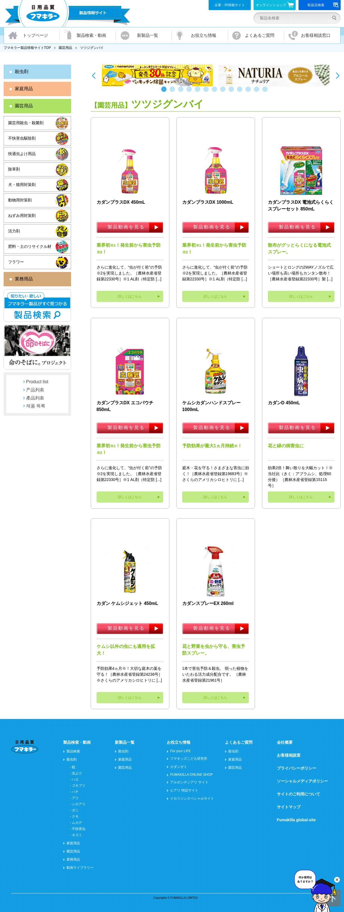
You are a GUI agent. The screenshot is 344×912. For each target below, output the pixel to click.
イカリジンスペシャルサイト (192, 798)
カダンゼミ (178, 767)
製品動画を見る (126, 226)
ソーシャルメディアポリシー (302, 781)
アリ (75, 798)
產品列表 (35, 398)
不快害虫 (78, 829)
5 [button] (199, 92)
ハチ (75, 792)
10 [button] (241, 92)
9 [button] (232, 92)
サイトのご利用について (298, 794)
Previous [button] (93, 75)
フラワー (16, 262)
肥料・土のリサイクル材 (29, 246)
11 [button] (249, 92)
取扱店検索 (323, 5)
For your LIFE (180, 751)
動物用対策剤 (20, 200)
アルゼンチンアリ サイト (189, 782)
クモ (75, 816)
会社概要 (285, 742)
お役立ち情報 (203, 35)
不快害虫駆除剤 (22, 138)
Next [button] (338, 75)
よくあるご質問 (259, 35)
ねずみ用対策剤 (22, 215)
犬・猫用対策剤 (22, 184)
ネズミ (77, 835)
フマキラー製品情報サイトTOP (27, 48)
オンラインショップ (275, 5)
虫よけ (77, 773)
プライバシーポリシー (296, 768)
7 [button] (215, 92)
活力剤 (14, 231)
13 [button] (266, 92)
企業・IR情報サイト (230, 5)
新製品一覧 (147, 35)
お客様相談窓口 (316, 35)
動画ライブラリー (80, 868)
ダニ (75, 810)
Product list (37, 381)
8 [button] (224, 92)
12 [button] (258, 92)
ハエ (75, 779)
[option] (157, 75)
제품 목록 (35, 405)
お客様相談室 (288, 755)
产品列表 (35, 389)
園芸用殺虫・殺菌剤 (26, 123)
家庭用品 (24, 88)
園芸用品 (65, 48)
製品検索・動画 (91, 35)
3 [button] (182, 92)
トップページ (35, 35)
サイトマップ (288, 807)
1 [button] (165, 92)
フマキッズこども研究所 (188, 759)
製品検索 (73, 751)
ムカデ (77, 823)
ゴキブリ (78, 786)
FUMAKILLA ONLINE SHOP (191, 775)
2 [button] (173, 92)
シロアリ (78, 804)
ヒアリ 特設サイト (184, 790)
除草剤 (14, 169)
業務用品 (24, 278)
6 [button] (207, 92)
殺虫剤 (21, 71)
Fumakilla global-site (296, 820)
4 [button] (190, 92)
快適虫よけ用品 (22, 153)
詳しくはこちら (130, 296)
